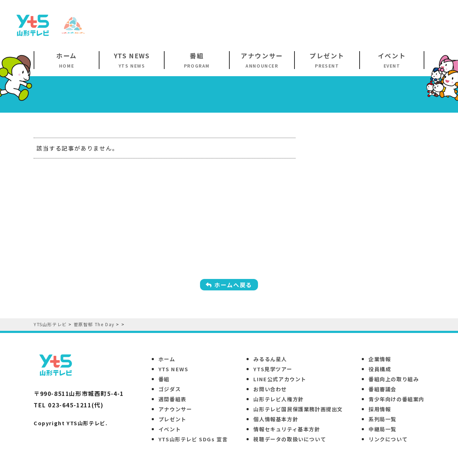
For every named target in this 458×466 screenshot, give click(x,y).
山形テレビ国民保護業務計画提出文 (298, 409)
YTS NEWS (174, 369)
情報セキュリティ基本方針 (286, 429)
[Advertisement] (317, 25)
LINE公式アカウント (279, 379)
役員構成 (380, 369)
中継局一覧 (382, 429)
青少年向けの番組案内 (396, 399)
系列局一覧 (382, 419)
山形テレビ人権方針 (278, 399)
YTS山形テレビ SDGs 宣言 (193, 439)
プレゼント (172, 419)
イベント (170, 429)
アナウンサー (175, 409)
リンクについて (388, 439)
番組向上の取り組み (394, 379)
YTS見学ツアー (272, 369)
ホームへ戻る (229, 284)
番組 (164, 379)
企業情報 (380, 359)
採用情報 (380, 409)
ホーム (167, 359)
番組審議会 (382, 389)
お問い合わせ (270, 389)
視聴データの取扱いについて (289, 439)
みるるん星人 (270, 359)
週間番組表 (172, 399)
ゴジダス (170, 389)
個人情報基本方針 (275, 419)
